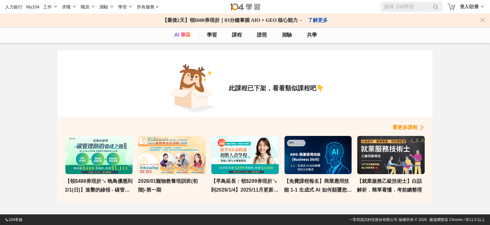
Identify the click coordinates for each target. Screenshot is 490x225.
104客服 (13, 220)
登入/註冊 (469, 6)
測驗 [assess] (287, 35)
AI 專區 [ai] (182, 35)
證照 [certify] (262, 35)
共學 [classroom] (312, 35)
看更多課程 (405, 127)
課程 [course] (237, 35)
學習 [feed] (212, 35)
